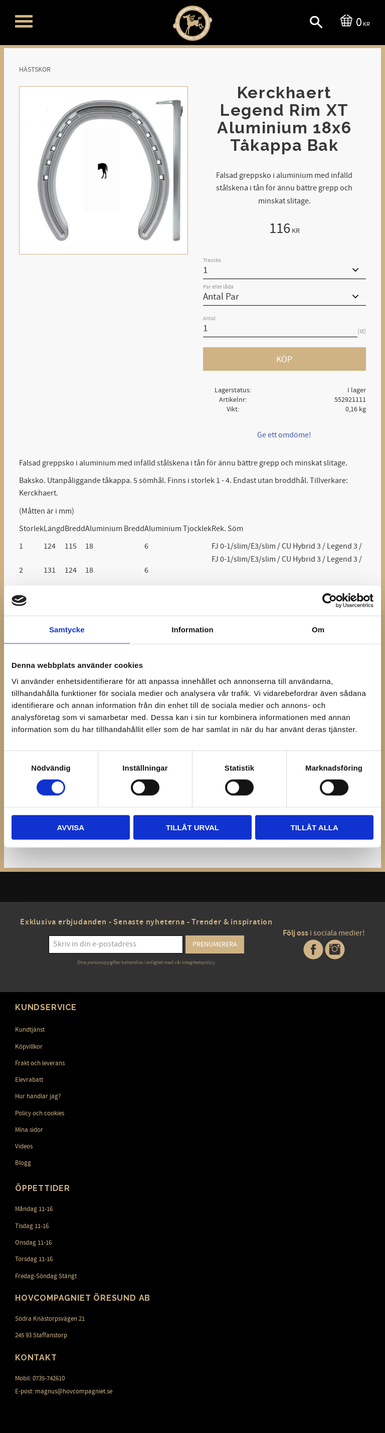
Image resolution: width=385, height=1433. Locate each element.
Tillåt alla (314, 827)
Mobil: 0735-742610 (40, 1378)
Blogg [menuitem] (23, 1163)
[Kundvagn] (353, 21)
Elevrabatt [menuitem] (29, 1080)
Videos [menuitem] (24, 1146)
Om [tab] (318, 629)
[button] (24, 21)
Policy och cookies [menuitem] (39, 1113)
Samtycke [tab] (67, 629)
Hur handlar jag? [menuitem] (38, 1096)
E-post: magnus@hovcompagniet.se (63, 1391)
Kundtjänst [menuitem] (30, 1030)
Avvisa (70, 827)
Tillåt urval (192, 827)
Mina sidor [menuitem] (29, 1130)
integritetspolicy (198, 963)
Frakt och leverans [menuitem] (40, 1063)
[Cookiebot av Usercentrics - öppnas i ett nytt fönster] (329, 600)
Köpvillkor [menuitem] (29, 1047)
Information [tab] (192, 629)
